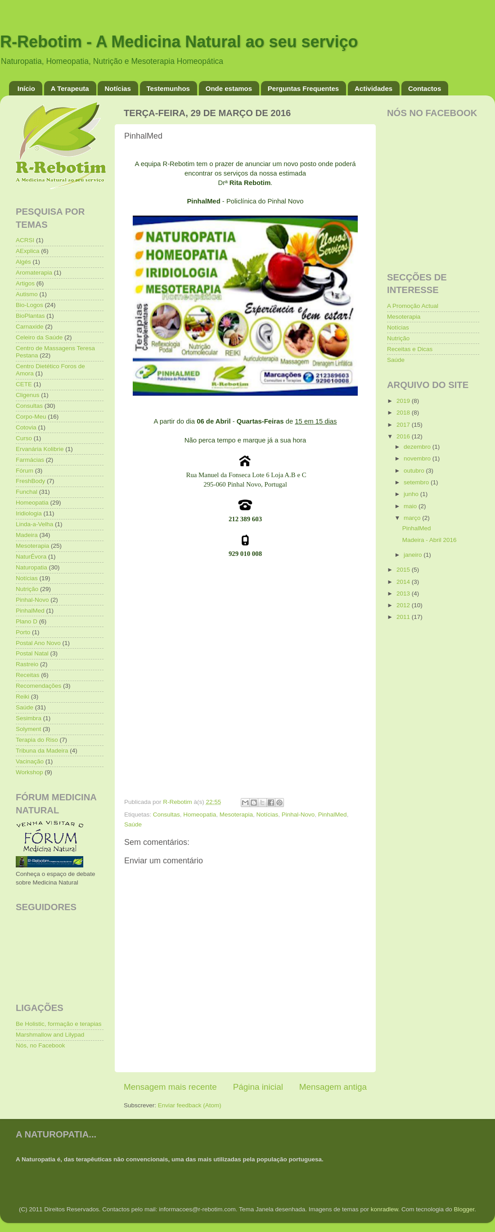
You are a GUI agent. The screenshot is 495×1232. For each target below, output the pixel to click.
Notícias (117, 88)
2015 (404, 569)
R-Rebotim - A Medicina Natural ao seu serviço (179, 41)
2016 (404, 436)
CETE (24, 384)
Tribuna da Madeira (42, 750)
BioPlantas (30, 315)
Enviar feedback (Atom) (189, 1105)
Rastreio (27, 664)
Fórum (24, 470)
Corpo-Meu (31, 416)
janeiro (413, 554)
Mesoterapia (236, 814)
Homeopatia (199, 814)
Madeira (27, 535)
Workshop (29, 772)
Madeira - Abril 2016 (429, 540)
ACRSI (25, 240)
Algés (23, 261)
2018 (404, 412)
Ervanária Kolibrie (40, 449)
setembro (417, 482)
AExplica (28, 251)
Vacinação (30, 761)
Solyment (28, 729)
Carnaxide (30, 326)
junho (412, 494)
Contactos (424, 88)
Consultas (166, 814)
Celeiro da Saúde (39, 337)
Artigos (25, 283)
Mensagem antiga (333, 1087)
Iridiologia (29, 513)
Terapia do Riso (37, 739)
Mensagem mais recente (170, 1087)
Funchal (26, 491)
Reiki (22, 696)
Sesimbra (28, 718)
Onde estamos (229, 88)
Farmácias (30, 459)
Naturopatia (31, 567)
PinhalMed (332, 814)
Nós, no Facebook (40, 1045)
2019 (404, 400)
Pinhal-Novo (298, 814)
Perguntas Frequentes (303, 88)
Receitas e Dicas (409, 349)
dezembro (418, 446)
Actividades (373, 88)
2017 (404, 424)
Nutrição (27, 589)
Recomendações (38, 685)
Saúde (133, 824)
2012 (404, 605)
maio (411, 506)
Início (26, 88)
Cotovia (26, 427)
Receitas (28, 675)
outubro (415, 470)
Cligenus (28, 395)
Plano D (26, 621)
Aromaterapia (34, 272)
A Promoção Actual (412, 305)
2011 (404, 617)
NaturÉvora (31, 556)
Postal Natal (32, 653)
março (413, 517)
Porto (23, 632)
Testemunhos (168, 88)
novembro (418, 458)
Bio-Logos (29, 305)
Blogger (464, 1209)
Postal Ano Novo (38, 643)
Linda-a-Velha (34, 524)
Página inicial (258, 1087)
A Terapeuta (70, 88)
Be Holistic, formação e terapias (59, 1023)
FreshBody (30, 481)
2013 (404, 593)
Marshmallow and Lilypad (50, 1034)
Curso (24, 438)
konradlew (384, 1209)
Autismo (27, 294)
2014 (404, 581)
